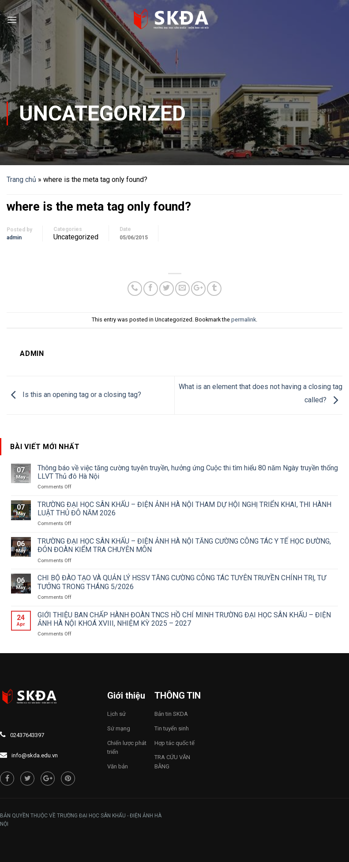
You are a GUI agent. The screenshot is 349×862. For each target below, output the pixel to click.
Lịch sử (116, 714)
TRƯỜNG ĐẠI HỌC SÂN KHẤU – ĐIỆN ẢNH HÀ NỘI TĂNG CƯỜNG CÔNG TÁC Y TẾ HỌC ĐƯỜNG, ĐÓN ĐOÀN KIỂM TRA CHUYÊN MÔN (184, 545)
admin (14, 237)
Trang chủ (21, 179)
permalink (243, 319)
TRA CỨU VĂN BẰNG (172, 762)
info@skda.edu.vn (34, 755)
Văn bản (117, 766)
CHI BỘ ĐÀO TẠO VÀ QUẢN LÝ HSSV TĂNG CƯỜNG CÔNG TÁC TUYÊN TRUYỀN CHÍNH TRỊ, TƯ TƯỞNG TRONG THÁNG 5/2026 (182, 582)
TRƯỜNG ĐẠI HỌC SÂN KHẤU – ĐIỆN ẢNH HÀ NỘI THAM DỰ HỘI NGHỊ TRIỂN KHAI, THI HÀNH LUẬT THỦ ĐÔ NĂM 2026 (184, 508)
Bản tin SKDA (171, 714)
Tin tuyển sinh (171, 728)
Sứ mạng (118, 728)
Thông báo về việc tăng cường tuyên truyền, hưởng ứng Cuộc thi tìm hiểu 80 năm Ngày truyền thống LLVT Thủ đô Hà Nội (188, 472)
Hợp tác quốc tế (174, 743)
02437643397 (27, 735)
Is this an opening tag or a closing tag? (74, 394)
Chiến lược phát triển (126, 748)
